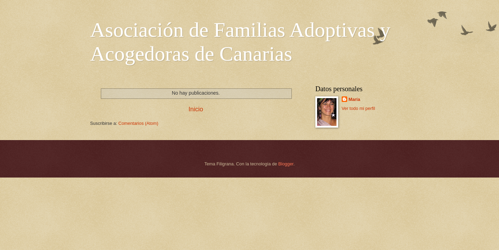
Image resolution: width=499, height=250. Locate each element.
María (354, 99)
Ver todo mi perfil (358, 108)
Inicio (196, 109)
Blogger (286, 163)
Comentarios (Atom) (138, 123)
